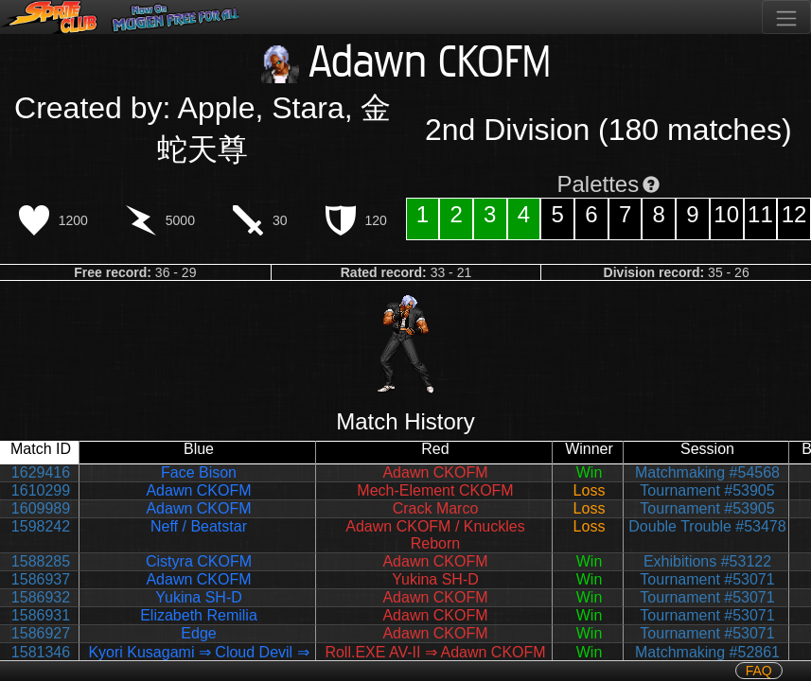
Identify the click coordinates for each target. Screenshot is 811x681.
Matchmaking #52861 (707, 652)
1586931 (40, 615)
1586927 (40, 633)
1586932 (40, 597)
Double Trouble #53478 (706, 526)
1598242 (40, 526)
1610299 (40, 490)
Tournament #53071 (707, 579)
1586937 (40, 579)
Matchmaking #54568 (707, 472)
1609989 (40, 508)
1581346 (40, 652)
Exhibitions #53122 (707, 561)
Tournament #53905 (707, 490)
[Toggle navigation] (786, 17)
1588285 (40, 561)
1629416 (40, 472)
